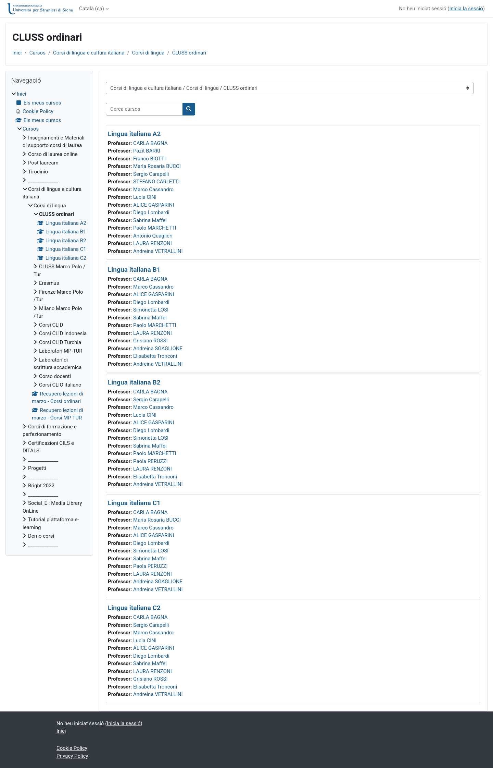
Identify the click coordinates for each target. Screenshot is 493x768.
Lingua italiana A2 (134, 134)
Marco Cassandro (153, 189)
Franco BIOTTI (149, 159)
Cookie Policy (71, 748)
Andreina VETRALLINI (157, 251)
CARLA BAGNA (150, 143)
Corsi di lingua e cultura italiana (88, 53)
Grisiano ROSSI (150, 341)
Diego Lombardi (151, 212)
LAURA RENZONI (152, 243)
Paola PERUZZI (150, 461)
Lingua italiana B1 (134, 269)
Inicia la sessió (466, 8)
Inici (17, 53)
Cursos (37, 53)
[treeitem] (49, 319)
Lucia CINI (144, 197)
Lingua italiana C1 (134, 503)
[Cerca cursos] (144, 109)
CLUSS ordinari (189, 53)
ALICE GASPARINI (153, 205)
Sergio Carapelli (151, 174)
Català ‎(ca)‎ (91, 8)
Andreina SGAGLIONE (157, 348)
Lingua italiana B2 (134, 382)
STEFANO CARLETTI (156, 182)
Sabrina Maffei (150, 220)
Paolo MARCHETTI (154, 228)
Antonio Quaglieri (153, 236)
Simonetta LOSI (150, 310)
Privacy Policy (72, 756)
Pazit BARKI (146, 151)
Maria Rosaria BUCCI (157, 166)
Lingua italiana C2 (134, 608)
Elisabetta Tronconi (155, 356)
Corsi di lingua (148, 53)
